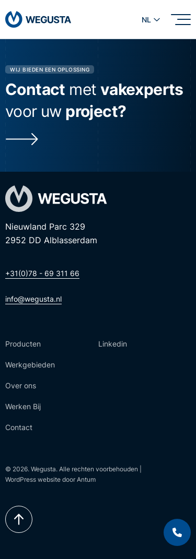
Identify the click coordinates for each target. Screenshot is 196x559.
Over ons (20, 385)
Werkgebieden (30, 364)
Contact (18, 427)
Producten (23, 343)
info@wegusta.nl (33, 298)
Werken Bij (23, 406)
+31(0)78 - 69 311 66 (42, 273)
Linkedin (112, 343)
